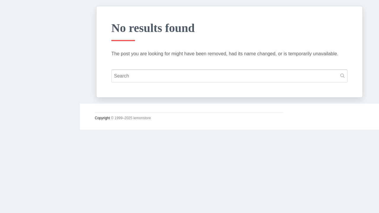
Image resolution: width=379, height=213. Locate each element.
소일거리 (22, 119)
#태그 (18, 175)
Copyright (102, 118)
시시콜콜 (22, 106)
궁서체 (20, 92)
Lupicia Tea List (32, 188)
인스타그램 (25, 202)
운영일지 (22, 133)
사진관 (20, 161)
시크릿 (20, 147)
